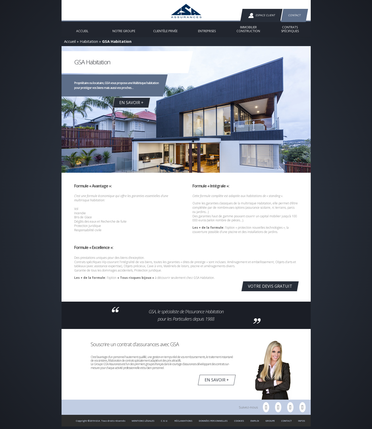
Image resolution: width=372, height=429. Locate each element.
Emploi (254, 423)
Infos (301, 423)
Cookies (239, 423)
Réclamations (183, 423)
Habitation (89, 43)
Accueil (70, 43)
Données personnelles (213, 423)
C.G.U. (164, 423)
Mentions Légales (143, 423)
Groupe (270, 423)
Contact (294, 15)
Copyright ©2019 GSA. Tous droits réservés (100, 423)
